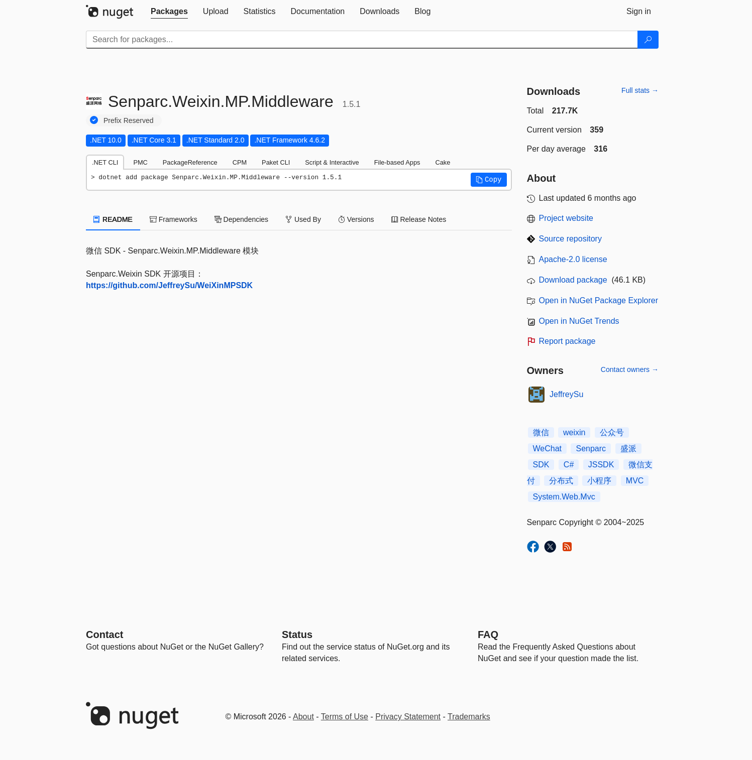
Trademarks (469, 716)
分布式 (561, 480)
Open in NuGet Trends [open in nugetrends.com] (579, 321)
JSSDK (601, 464)
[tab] (169, 12)
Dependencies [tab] (241, 219)
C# (569, 464)
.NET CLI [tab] (105, 162)
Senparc (591, 448)
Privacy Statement (408, 716)
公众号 (612, 432)
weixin (574, 432)
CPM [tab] (240, 162)
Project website (566, 218)
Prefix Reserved (128, 120)
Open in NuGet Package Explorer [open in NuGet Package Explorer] (598, 300)
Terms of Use (344, 716)
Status (297, 634)
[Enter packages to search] (362, 40)
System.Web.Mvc (564, 496)
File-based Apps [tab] (397, 162)
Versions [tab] (356, 219)
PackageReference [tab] (190, 162)
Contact (104, 634)
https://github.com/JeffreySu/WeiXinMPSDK (169, 285)
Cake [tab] (442, 162)
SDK (541, 464)
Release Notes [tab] (419, 219)
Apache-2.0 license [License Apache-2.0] (573, 259)
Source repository (570, 238)
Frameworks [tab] (173, 219)
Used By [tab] (303, 219)
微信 (541, 432)
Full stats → (640, 90)
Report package (567, 341)
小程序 (599, 480)
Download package (573, 280)
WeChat (547, 448)
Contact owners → (630, 369)
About (303, 716)
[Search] (648, 40)
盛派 (628, 448)
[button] (489, 180)
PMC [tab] (140, 162)
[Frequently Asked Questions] (488, 634)
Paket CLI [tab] (276, 162)
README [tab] (113, 219)
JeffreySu (566, 394)
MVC (635, 480)
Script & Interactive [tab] (332, 162)
